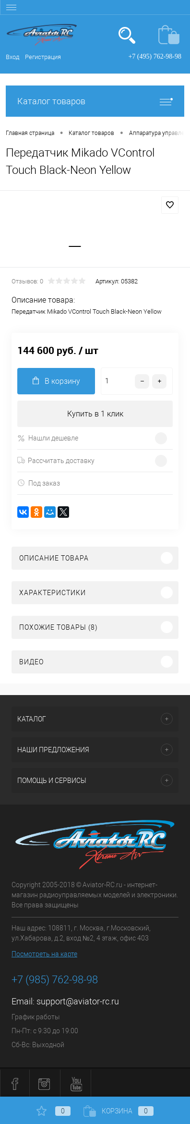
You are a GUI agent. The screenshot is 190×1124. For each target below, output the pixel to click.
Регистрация (43, 57)
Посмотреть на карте (44, 954)
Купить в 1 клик (95, 413)
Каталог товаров (95, 101)
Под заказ (38, 483)
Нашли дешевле (47, 438)
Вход (12, 57)
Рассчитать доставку (56, 460)
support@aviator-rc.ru (77, 1001)
